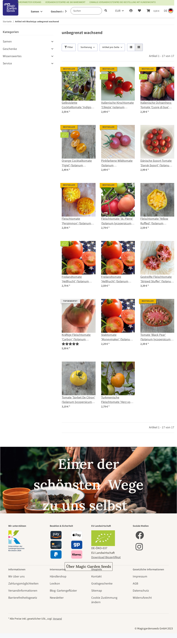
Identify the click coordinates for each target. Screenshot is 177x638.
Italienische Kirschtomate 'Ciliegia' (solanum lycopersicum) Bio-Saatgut (118, 105)
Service (7, 63)
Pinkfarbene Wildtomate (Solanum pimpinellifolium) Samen (117, 163)
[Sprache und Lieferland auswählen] (168, 11)
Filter (68, 47)
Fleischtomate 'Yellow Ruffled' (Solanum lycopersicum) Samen (154, 221)
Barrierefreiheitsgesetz (22, 598)
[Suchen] (86, 10)
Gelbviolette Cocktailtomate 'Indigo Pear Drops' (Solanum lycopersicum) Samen (76, 105)
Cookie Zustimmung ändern (104, 600)
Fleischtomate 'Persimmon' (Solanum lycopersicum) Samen (76, 221)
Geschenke (10, 49)
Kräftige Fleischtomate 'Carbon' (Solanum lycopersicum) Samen (76, 337)
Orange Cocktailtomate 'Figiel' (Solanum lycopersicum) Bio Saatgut (78, 163)
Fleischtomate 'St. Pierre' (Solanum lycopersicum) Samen (117, 221)
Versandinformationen (22, 590)
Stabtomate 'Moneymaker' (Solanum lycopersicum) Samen (117, 337)
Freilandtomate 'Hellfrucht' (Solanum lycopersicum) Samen (115, 279)
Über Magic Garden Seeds (88, 566)
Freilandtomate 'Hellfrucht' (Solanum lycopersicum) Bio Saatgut (78, 279)
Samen (7, 41)
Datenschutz (141, 590)
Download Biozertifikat (106, 557)
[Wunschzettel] (139, 10)
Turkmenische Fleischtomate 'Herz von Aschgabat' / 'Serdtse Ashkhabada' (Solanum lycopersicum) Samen (116, 400)
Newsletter (57, 598)
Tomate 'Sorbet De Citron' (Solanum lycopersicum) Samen (78, 400)
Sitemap (96, 590)
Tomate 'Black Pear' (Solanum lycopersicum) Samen (155, 337)
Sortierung (86, 47)
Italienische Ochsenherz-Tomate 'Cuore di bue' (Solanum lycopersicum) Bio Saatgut (156, 105)
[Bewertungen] (70, 344)
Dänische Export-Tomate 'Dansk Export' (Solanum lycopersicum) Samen (156, 163)
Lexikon (55, 583)
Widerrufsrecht (142, 598)
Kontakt (96, 576)
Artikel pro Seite (110, 47)
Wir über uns (16, 576)
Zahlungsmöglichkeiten (23, 583)
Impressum (140, 576)
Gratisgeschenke (102, 583)
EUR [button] (117, 11)
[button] (131, 10)
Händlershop (58, 576)
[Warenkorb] (153, 10)
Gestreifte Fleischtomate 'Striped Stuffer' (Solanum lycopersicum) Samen (157, 279)
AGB (135, 583)
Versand (57, 619)
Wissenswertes (12, 56)
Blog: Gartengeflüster (63, 590)
